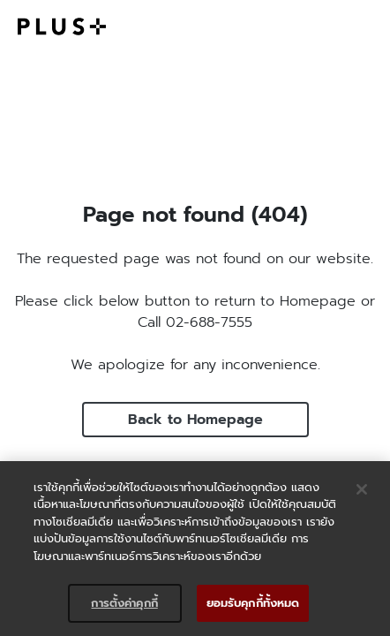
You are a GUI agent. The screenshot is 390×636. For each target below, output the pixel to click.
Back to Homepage (195, 419)
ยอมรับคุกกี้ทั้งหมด (253, 602)
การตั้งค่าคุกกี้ (124, 602)
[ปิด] (361, 489)
